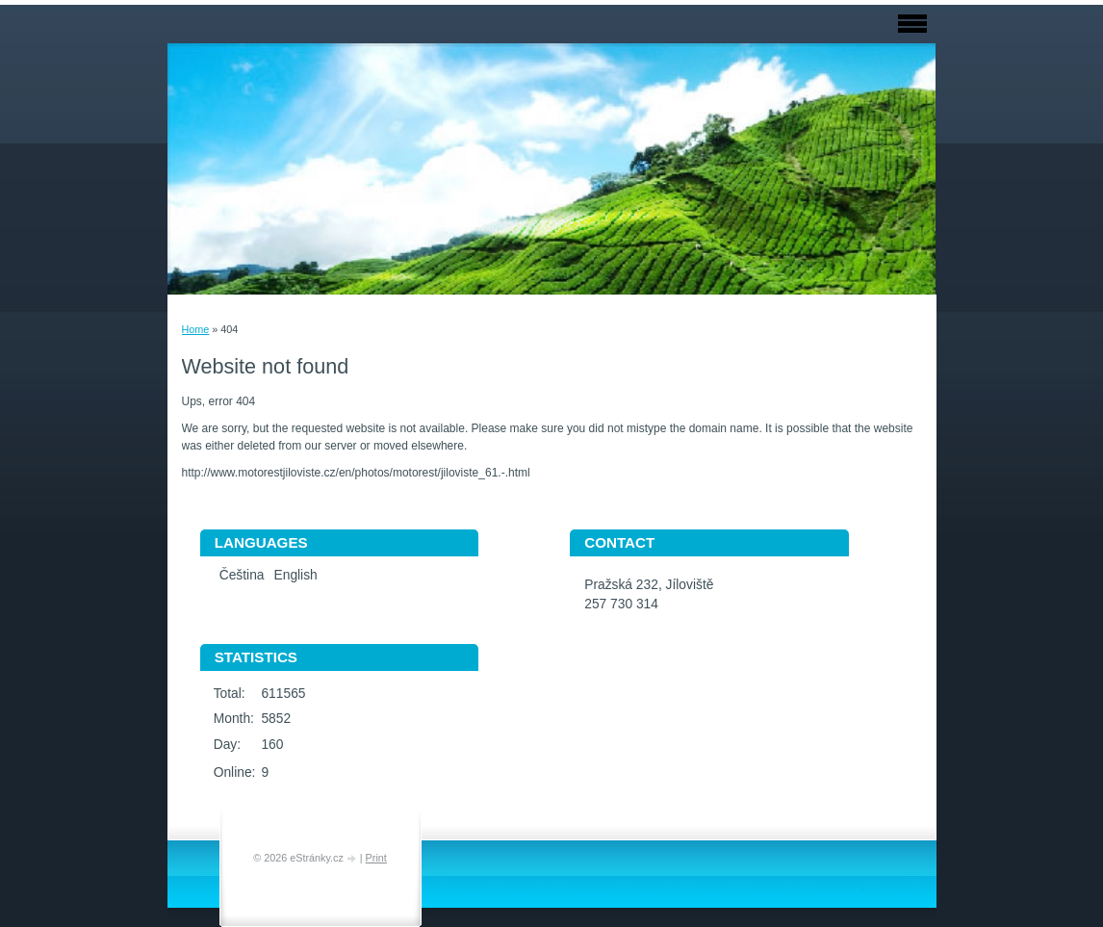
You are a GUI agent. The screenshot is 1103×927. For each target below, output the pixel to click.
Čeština (242, 575)
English (296, 575)
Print (376, 857)
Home (196, 329)
